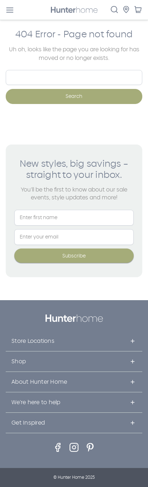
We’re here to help (36, 402)
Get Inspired (28, 422)
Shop (18, 361)
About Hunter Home (39, 381)
